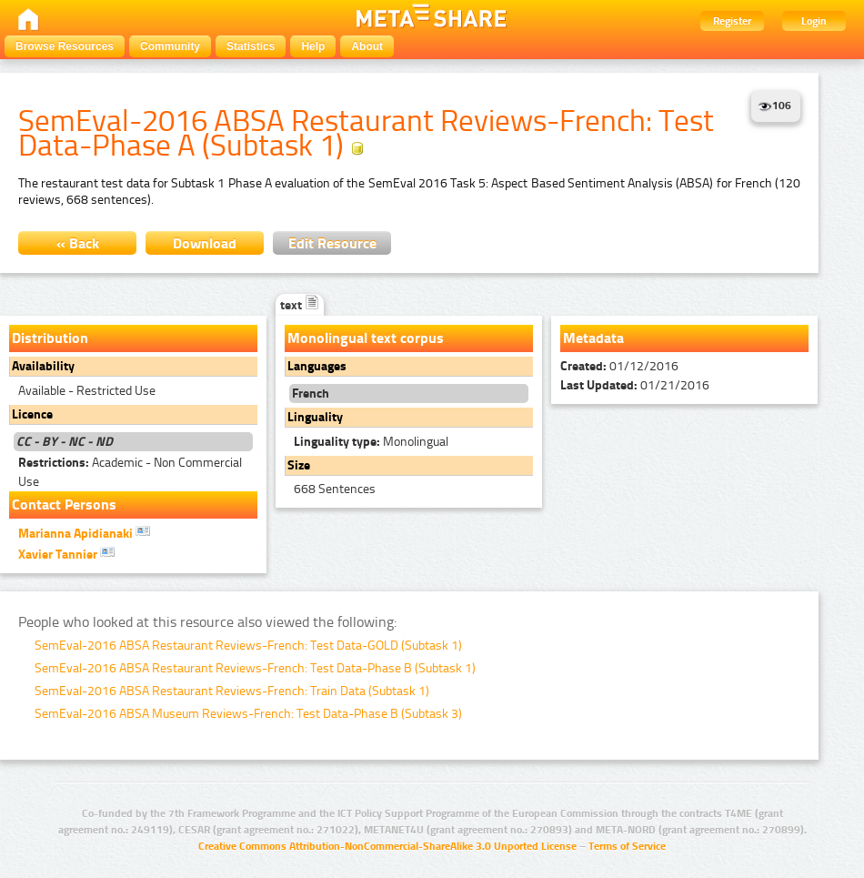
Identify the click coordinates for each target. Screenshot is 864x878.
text (299, 305)
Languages (317, 366)
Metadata (593, 338)
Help (313, 46)
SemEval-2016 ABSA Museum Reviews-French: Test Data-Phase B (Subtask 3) (248, 714)
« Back (77, 243)
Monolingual (371, 441)
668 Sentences (335, 489)
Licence (32, 414)
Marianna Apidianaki (84, 532)
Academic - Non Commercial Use (130, 472)
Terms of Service (627, 846)
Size (298, 465)
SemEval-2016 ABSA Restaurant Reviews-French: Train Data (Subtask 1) (232, 691)
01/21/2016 (634, 385)
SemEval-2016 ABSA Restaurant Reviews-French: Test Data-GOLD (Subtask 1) (248, 645)
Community (170, 46)
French (310, 393)
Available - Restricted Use (87, 391)
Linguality (315, 417)
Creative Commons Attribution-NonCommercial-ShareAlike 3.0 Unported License (387, 846)
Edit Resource (332, 243)
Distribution (50, 338)
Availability (43, 366)
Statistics (250, 46)
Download (204, 243)
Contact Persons (64, 504)
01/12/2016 (619, 366)
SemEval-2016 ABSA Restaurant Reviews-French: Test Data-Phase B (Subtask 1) (255, 668)
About (367, 46)
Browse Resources (64, 46)
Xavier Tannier (66, 553)
